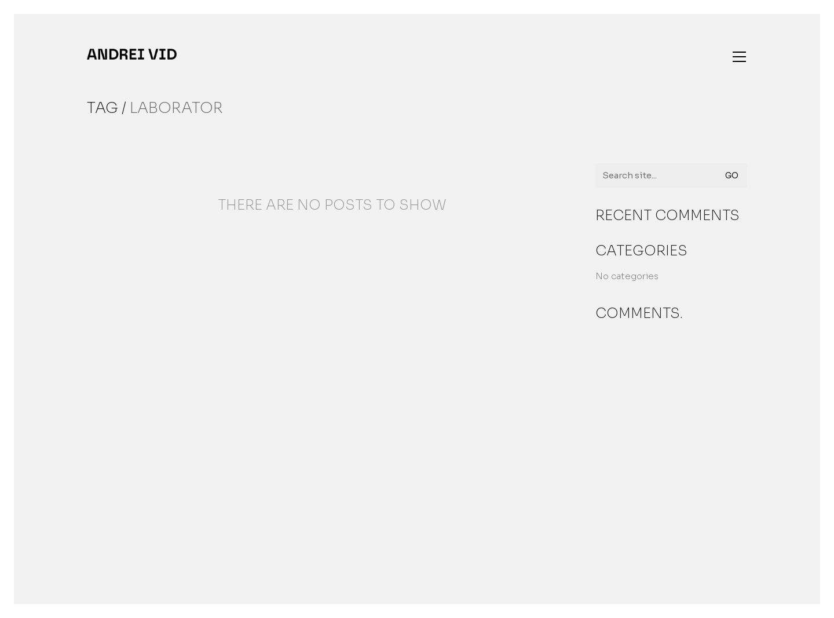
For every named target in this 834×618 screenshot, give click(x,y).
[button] (739, 57)
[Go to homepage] (132, 54)
